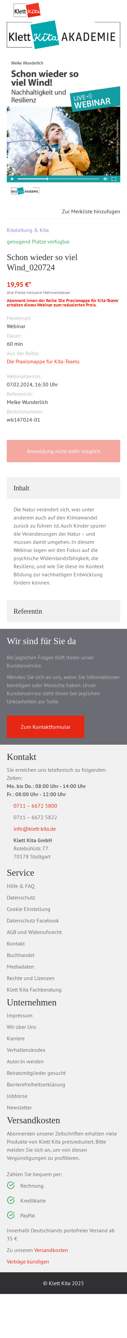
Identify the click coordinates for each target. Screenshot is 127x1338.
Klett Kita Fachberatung (34, 1033)
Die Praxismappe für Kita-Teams (43, 403)
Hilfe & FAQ (21, 930)
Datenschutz (21, 941)
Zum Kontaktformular (45, 768)
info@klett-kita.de (43, 872)
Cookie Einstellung (28, 953)
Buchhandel (21, 999)
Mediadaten (20, 1010)
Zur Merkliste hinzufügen (85, 253)
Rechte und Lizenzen (31, 1022)
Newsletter (19, 1151)
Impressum (20, 1059)
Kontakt (16, 987)
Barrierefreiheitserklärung (36, 1128)
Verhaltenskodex (26, 1093)
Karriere (16, 1082)
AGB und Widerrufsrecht (34, 976)
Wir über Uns (21, 1070)
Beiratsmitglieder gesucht (36, 1116)
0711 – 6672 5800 (43, 847)
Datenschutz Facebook (33, 964)
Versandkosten (51, 1294)
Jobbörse (17, 1140)
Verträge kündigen (28, 1305)
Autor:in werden (25, 1105)
